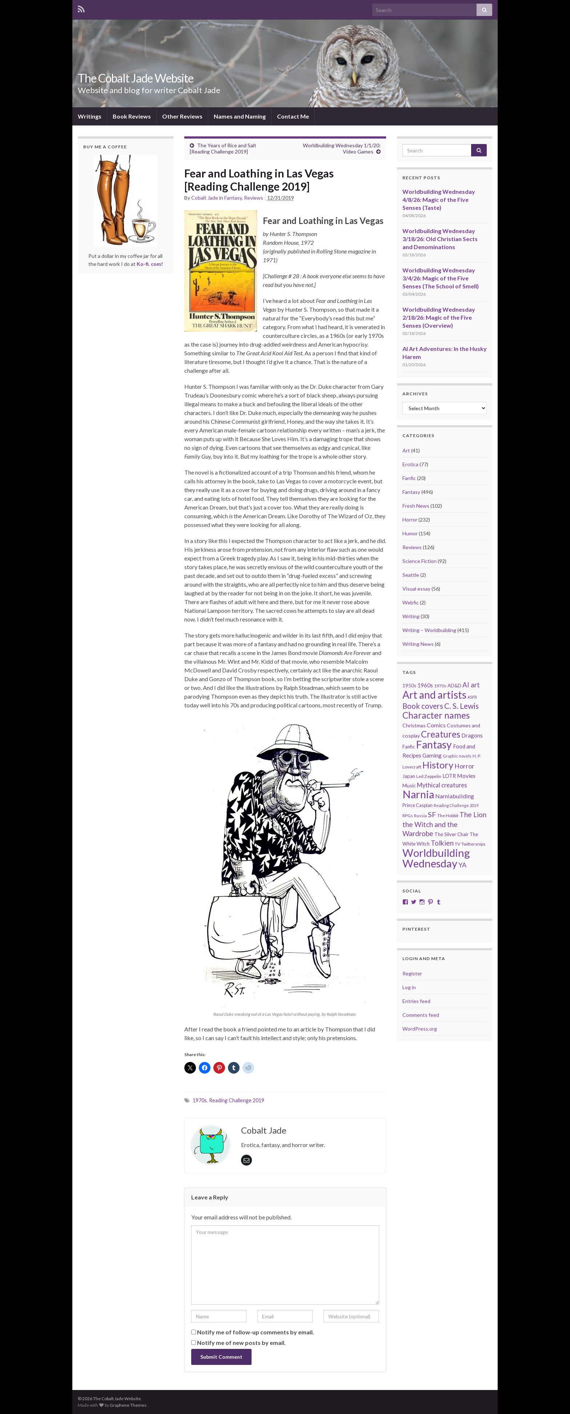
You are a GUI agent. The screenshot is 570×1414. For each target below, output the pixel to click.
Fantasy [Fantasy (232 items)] (434, 744)
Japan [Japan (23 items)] (408, 776)
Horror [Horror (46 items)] (464, 766)
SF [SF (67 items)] (432, 814)
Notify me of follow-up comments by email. (255, 1332)
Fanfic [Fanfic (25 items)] (408, 747)
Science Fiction (419, 561)
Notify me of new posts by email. (241, 1342)
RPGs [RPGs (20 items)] (407, 815)
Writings (89, 116)
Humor (410, 533)
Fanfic (409, 478)
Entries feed (416, 1001)
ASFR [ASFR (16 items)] (472, 697)
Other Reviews (182, 116)
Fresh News (415, 506)
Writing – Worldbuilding (429, 630)
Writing (411, 616)
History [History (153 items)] (437, 764)
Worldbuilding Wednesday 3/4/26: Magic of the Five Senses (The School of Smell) (440, 278)
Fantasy (233, 198)
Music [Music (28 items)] (409, 785)
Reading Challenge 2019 (236, 1100)
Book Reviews (132, 116)
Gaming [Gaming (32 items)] (432, 755)
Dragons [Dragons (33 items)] (472, 735)
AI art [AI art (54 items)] (471, 685)
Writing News (418, 644)
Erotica (410, 464)
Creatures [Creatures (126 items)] (440, 734)
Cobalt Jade (204, 198)
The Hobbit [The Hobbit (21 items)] (447, 815)
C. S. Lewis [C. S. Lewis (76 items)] (461, 705)
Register (412, 973)
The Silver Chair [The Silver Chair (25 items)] (451, 834)
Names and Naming (240, 116)
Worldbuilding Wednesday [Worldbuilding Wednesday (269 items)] (436, 858)
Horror (409, 519)
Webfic (410, 602)
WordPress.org (419, 1029)
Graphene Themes (128, 1405)
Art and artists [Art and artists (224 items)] (434, 694)
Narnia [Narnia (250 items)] (418, 794)
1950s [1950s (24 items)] (409, 685)
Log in (409, 987)
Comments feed (420, 1015)
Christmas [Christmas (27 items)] (414, 725)
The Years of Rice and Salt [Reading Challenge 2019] (223, 148)
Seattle (410, 575)
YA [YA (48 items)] (462, 865)
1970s (200, 1100)
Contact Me (293, 116)
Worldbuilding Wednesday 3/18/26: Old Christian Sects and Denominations (440, 238)
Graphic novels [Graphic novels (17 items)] (457, 756)
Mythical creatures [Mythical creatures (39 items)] (442, 785)
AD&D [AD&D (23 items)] (454, 685)
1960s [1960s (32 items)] (425, 685)
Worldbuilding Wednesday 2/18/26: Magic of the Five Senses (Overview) (438, 317)
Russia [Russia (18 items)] (420, 815)
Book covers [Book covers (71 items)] (422, 706)
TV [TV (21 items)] (457, 844)
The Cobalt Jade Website (135, 78)
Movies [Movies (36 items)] (466, 775)
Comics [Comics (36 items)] (436, 725)
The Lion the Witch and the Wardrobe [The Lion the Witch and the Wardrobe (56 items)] (444, 824)
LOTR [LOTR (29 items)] (449, 776)
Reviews (253, 198)
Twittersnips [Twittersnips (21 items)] (473, 844)
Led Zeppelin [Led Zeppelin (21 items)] (428, 776)
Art (406, 450)
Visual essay (416, 589)
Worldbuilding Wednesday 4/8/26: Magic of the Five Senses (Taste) (438, 199)
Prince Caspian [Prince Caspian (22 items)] (417, 805)
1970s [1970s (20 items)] (440, 685)
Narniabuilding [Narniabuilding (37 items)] (454, 795)
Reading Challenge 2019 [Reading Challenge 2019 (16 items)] (456, 805)
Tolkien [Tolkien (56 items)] (442, 843)
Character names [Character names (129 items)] (436, 715)
